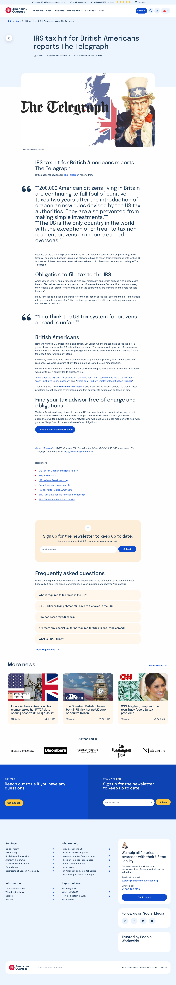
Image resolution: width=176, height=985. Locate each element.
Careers (9, 896)
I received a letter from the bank (78, 856)
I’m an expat (68, 867)
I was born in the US (72, 849)
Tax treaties (68, 899)
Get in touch (14, 802)
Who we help (75, 10)
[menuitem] (37, 11)
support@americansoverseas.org (140, 880)
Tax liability (37, 10)
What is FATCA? (70, 892)
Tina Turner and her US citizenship (57, 499)
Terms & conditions (15, 888)
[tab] (88, 595)
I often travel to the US (73, 863)
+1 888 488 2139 (131, 889)
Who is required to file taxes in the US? (63, 595)
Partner (9, 899)
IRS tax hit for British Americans (55, 489)
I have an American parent (75, 852)
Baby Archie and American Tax (55, 485)
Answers (59, 10)
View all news (155, 665)
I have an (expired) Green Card (77, 860)
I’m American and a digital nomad (79, 871)
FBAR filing (11, 852)
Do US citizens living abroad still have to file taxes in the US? (76, 605)
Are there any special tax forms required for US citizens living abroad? (82, 627)
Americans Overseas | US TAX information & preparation (16, 10)
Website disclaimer (15, 892)
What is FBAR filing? (51, 638)
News (102, 10)
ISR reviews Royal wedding (53, 480)
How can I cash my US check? (57, 616)
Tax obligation (69, 888)
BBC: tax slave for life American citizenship (62, 494)
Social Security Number (18, 856)
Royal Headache (47, 475)
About (49, 10)
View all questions (45, 649)
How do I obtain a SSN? (74, 896)
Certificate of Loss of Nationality (22, 871)
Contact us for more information (55, 429)
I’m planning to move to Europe (78, 874)
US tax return (12, 849)
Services (91, 10)
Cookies (163, 968)
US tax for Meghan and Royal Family (58, 470)
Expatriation (12, 867)
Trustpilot (141, 2)
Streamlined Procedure (17, 863)
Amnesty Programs (15, 860)
